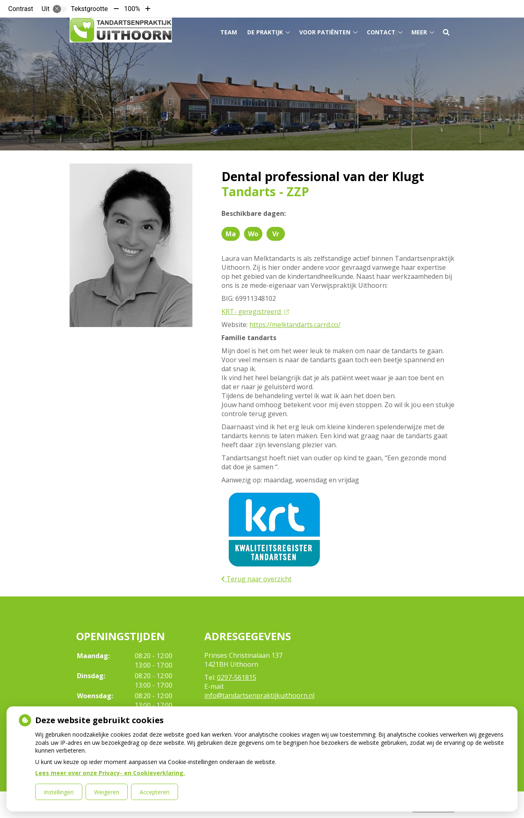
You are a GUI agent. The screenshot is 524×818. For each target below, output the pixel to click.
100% (132, 9)
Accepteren (154, 792)
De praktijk (265, 32)
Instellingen (59, 792)
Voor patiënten (324, 32)
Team (228, 32)
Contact (381, 32)
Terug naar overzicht (256, 578)
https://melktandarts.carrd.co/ (295, 324)
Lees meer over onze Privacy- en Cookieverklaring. (110, 773)
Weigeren (106, 792)
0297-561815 (236, 677)
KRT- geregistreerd (255, 311)
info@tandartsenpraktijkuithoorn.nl (259, 695)
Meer (419, 32)
